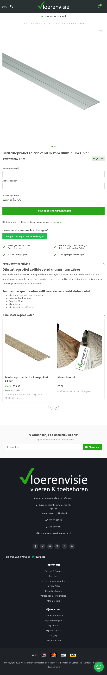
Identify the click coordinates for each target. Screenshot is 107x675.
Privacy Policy (53, 585)
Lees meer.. (58, 221)
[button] (52, 146)
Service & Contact (53, 570)
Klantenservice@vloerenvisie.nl (55, 533)
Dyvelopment (53, 667)
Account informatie (53, 615)
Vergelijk (53, 635)
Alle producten (53, 640)
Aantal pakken (9, 180)
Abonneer (92, 446)
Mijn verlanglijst (53, 630)
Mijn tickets (53, 625)
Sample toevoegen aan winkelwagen (25, 236)
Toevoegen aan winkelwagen (53, 210)
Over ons (53, 576)
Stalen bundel (66, 377)
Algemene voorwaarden (53, 581)
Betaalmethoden (53, 590)
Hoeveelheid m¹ (10, 168)
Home (25, 23)
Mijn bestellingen (53, 620)
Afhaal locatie (53, 600)
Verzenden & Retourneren (53, 595)
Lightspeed (77, 662)
